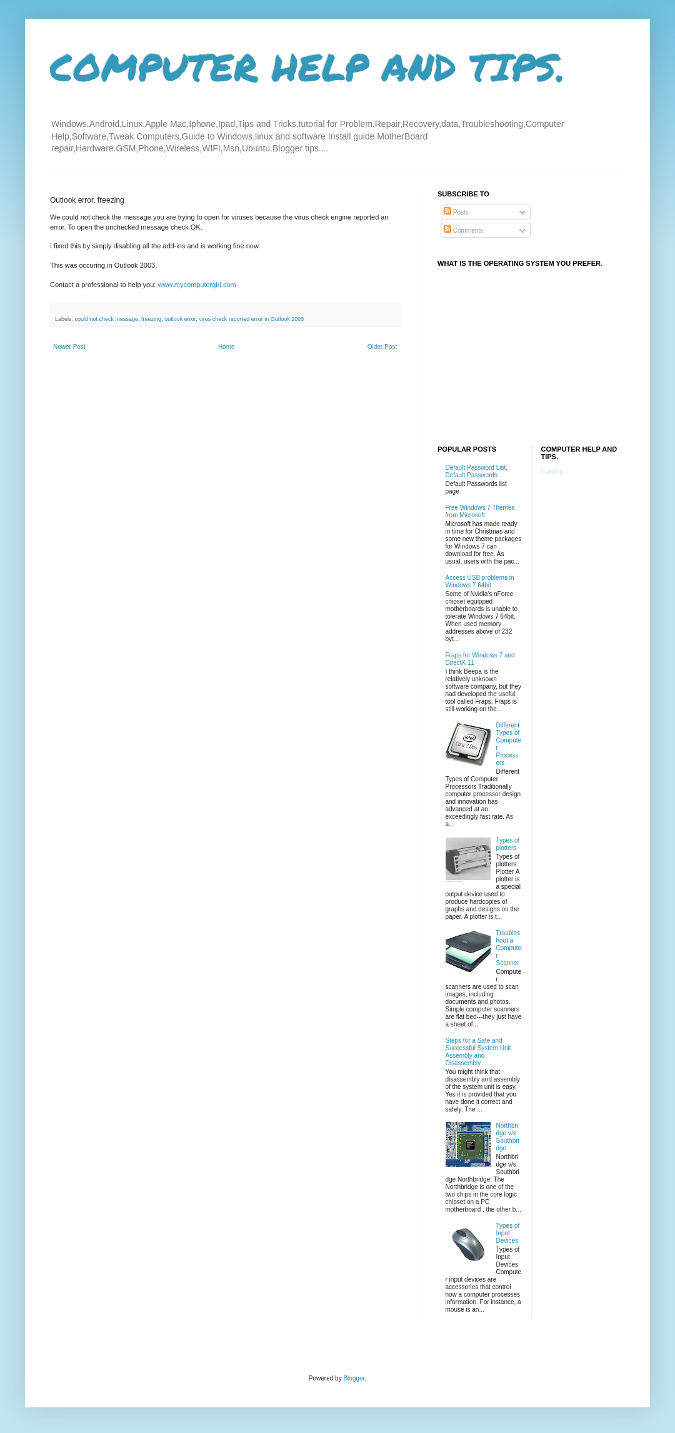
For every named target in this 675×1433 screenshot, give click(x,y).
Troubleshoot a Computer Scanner (509, 947)
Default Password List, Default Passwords (477, 471)
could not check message (107, 319)
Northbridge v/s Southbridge (507, 1137)
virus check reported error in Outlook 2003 (251, 319)
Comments (463, 230)
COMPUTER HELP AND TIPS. (308, 66)
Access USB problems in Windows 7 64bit (480, 581)
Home (226, 346)
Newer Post (69, 346)
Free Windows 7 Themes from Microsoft (480, 511)
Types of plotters (508, 844)
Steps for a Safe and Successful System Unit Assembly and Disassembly (478, 1051)
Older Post (382, 346)
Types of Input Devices (508, 1233)
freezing (151, 319)
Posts (456, 212)
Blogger (353, 1378)
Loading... (555, 471)
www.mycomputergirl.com (197, 284)
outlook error (180, 319)
